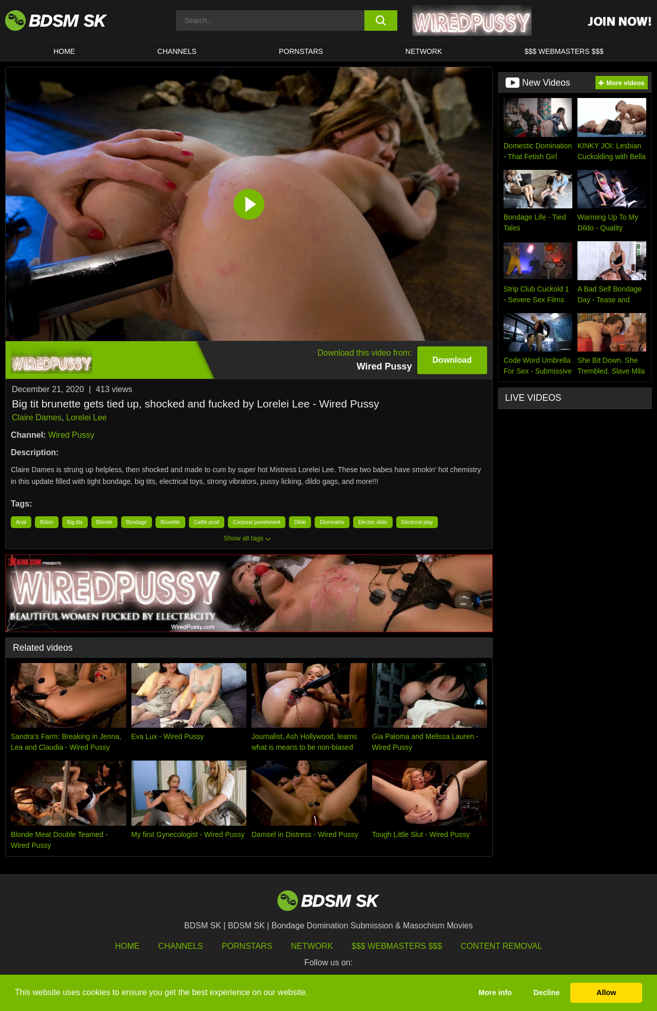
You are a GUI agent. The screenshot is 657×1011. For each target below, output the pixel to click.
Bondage (136, 522)
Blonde (104, 522)
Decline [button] (546, 992)
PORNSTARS (301, 51)
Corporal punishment (257, 522)
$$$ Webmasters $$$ (397, 946)
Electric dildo (373, 522)
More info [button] (495, 992)
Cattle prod (206, 522)
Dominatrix (332, 522)
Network (423, 51)
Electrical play (417, 522)
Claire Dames (37, 417)
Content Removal (502, 946)
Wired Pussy (71, 435)
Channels (180, 946)
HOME (64, 51)
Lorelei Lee (86, 417)
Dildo (300, 522)
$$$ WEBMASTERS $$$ (564, 51)
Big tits (75, 522)
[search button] (381, 20)
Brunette (170, 522)
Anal (21, 522)
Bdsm (46, 522)
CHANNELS (177, 51)
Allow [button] (606, 992)
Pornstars (247, 946)
